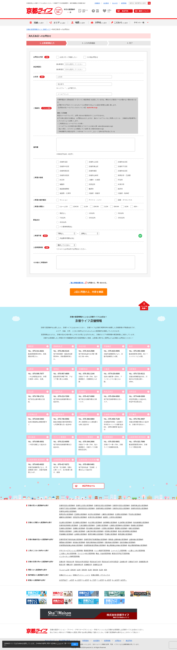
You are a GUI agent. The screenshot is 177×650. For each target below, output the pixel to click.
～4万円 (71, 580)
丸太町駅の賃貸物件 (125, 522)
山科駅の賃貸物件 (80, 534)
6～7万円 (93, 580)
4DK (105, 570)
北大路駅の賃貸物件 (80, 522)
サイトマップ (49, 641)
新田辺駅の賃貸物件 (125, 534)
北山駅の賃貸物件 (65, 522)
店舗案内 (97, 3)
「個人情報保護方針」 (78, 283)
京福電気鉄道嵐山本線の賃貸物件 (71, 545)
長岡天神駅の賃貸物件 (96, 534)
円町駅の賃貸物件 (65, 531)
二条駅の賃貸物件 (79, 531)
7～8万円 (100, 580)
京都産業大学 (143, 562)
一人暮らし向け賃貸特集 (136, 550)
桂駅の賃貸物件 (134, 528)
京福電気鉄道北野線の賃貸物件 (95, 545)
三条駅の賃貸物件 (102, 525)
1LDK (79, 570)
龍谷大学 (62, 564)
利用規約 (85, 641)
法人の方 (115, 3)
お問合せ (118, 641)
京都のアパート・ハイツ (81, 575)
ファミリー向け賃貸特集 (86, 553)
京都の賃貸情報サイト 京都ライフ (38, 29)
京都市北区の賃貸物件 (67, 505)
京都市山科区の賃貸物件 (68, 511)
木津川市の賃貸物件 (95, 517)
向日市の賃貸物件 (94, 514)
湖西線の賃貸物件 (65, 542)
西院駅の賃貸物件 (121, 528)
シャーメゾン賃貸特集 (119, 550)
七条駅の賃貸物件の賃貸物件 (119, 525)
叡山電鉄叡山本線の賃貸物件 (117, 545)
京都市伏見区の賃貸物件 (139, 508)
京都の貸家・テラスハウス (100, 575)
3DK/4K (95, 570)
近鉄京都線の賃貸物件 (127, 542)
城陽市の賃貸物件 (65, 517)
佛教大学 (69, 564)
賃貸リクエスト (144, 11)
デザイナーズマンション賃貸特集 (71, 550)
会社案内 (106, 3)
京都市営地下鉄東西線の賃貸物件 (95, 539)
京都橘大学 (88, 564)
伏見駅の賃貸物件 (111, 531)
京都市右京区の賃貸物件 (121, 508)
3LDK (101, 570)
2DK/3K (84, 570)
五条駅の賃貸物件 (65, 528)
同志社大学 (70, 562)
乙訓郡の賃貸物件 (80, 514)
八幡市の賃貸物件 (107, 514)
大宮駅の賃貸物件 (107, 528)
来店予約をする (88, 486)
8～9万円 (108, 580)
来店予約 (125, 11)
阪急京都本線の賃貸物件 (95, 542)
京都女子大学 (133, 562)
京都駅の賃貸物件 (79, 528)
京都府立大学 (97, 564)
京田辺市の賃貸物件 (80, 517)
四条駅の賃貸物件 (137, 525)
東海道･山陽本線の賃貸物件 (118, 539)
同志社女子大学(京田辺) (110, 562)
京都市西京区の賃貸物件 (86, 508)
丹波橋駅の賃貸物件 (66, 534)
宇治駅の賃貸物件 (111, 534)
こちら (59, 643)
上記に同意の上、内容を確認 (88, 292)
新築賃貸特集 (88, 550)
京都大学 (62, 562)
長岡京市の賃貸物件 (66, 514)
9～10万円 (115, 580)
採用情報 (123, 3)
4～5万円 (78, 580)
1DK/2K (73, 570)
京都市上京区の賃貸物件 (84, 505)
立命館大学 (123, 562)
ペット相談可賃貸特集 (102, 550)
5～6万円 (86, 580)
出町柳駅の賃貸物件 (110, 522)
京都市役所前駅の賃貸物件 (68, 525)
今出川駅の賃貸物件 (95, 522)
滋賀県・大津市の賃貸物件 (112, 517)
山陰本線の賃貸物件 (136, 539)
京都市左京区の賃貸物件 (103, 505)
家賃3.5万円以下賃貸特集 (121, 553)
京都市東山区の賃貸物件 (139, 505)
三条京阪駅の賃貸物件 (87, 525)
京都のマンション (65, 575)
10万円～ (123, 580)
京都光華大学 (78, 564)
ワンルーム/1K (64, 570)
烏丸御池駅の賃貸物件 (141, 522)
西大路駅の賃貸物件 (93, 528)
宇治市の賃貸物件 (134, 514)
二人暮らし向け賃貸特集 (68, 553)
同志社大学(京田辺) (82, 562)
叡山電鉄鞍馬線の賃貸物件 (137, 545)
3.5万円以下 (63, 580)
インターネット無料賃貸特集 (69, 556)
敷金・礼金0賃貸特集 (103, 553)
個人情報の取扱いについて (68, 641)
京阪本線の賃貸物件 (112, 542)
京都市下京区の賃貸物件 (68, 508)
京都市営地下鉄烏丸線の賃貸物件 (71, 539)
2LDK (90, 570)
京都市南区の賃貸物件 (104, 508)
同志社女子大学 (95, 562)
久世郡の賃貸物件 (121, 514)
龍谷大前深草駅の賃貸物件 (127, 531)
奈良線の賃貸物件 (79, 542)
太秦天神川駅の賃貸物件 (95, 531)
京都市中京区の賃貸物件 (121, 505)
